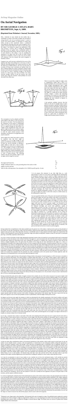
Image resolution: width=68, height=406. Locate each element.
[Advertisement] (34, 5)
